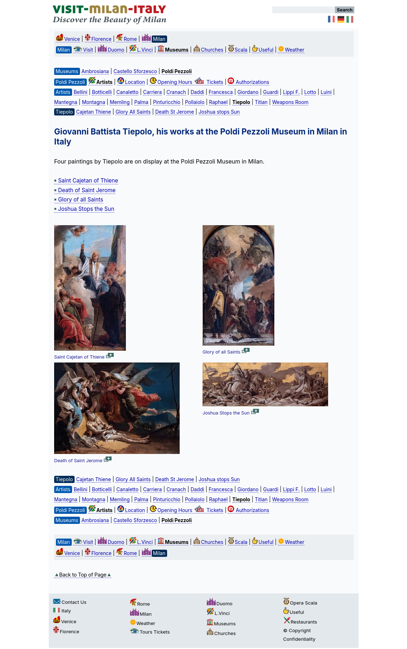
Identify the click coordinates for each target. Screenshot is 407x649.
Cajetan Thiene (93, 112)
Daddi (197, 92)
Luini (326, 92)
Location (131, 82)
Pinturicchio (166, 102)
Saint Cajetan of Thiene (86, 180)
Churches (208, 50)
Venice (68, 39)
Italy (62, 611)
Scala (237, 50)
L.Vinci (141, 50)
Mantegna (65, 102)
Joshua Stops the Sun (84, 208)
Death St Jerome (174, 112)
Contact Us (69, 602)
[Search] (303, 9)
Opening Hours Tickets (186, 82)
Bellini (80, 92)
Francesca (221, 92)
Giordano (248, 92)
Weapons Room (290, 102)
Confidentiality (299, 639)
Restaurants (300, 622)
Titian (261, 102)
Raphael (218, 102)
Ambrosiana (95, 71)
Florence (98, 39)
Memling (119, 102)
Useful (263, 50)
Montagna (93, 102)
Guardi (271, 92)
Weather (291, 50)
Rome (126, 39)
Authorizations (248, 82)
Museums (221, 623)
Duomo (111, 50)
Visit (83, 50)
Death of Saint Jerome (84, 190)
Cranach (176, 92)
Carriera (152, 92)
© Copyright (297, 630)
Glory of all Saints (78, 199)
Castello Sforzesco (135, 71)
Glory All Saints (133, 112)
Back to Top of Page (83, 575)
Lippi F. (291, 92)
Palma (141, 102)
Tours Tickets (150, 632)
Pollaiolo (194, 102)
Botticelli (102, 92)
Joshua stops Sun (219, 112)
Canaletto (127, 92)
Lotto (310, 92)
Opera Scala (300, 603)
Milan (141, 614)
